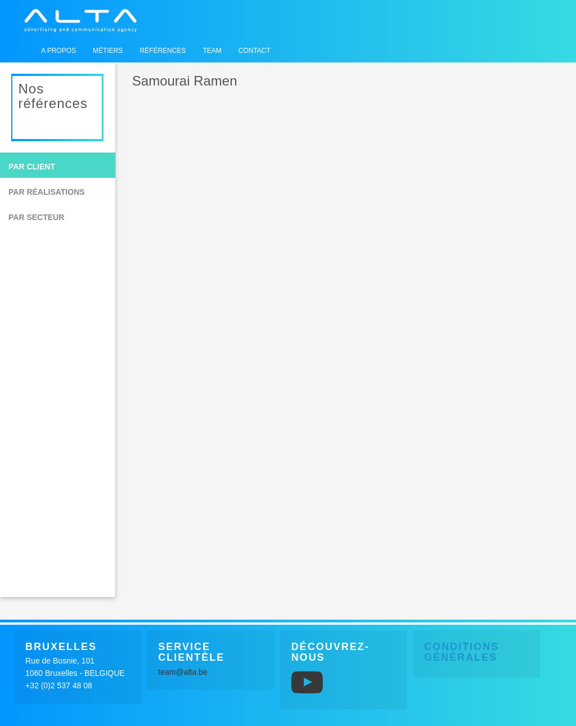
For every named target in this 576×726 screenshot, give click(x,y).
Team (211, 51)
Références (163, 51)
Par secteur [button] (36, 217)
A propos (58, 51)
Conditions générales (461, 652)
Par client (31, 166)
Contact (254, 51)
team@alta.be (182, 671)
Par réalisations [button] (46, 191)
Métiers (108, 51)
